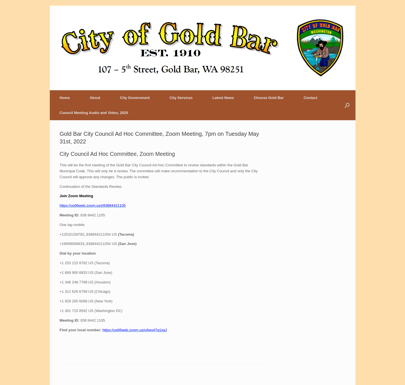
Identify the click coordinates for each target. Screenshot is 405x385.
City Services (181, 98)
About (95, 98)
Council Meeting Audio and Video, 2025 (94, 113)
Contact (310, 98)
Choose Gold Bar (269, 98)
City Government (135, 98)
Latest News (223, 98)
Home (65, 98)
